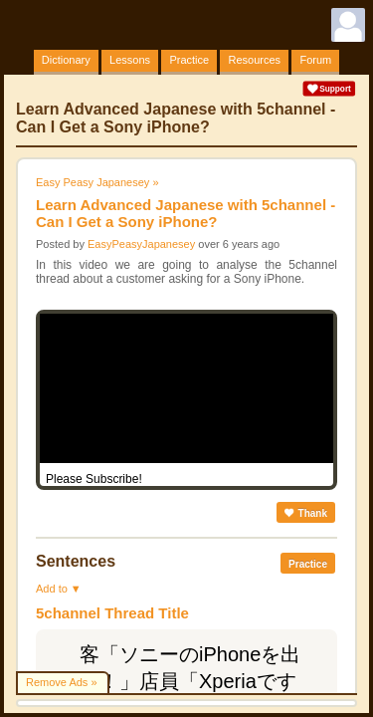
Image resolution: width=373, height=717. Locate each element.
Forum (315, 60)
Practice (189, 60)
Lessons (129, 60)
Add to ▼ (59, 589)
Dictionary (66, 60)
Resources (254, 60)
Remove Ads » (61, 682)
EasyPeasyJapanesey (141, 244)
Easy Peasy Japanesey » (97, 182)
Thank (305, 513)
